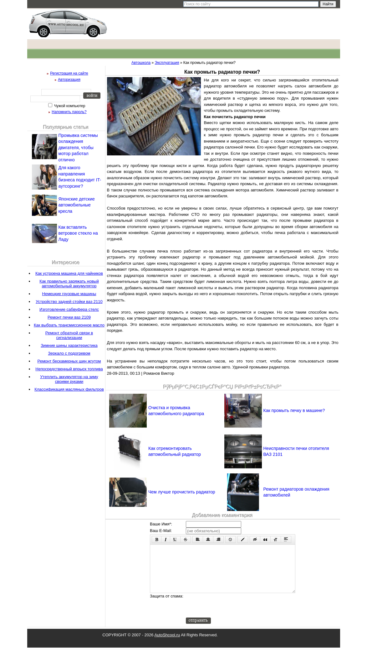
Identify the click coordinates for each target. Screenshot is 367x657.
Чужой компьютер (69, 106)
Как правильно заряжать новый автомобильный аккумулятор (69, 283)
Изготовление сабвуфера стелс (69, 309)
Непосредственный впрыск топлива (69, 369)
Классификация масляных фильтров (69, 389)
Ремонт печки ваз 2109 (69, 317)
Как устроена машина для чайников (69, 273)
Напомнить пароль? (69, 112)
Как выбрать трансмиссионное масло (69, 325)
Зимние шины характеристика (69, 345)
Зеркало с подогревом (69, 353)
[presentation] (233, 614)
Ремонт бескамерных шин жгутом (69, 361)
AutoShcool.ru (167, 644)
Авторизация (69, 79)
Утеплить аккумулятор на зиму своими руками (69, 379)
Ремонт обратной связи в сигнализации (69, 335)
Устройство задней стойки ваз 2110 (69, 301)
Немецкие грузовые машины (69, 293)
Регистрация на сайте (69, 73)
